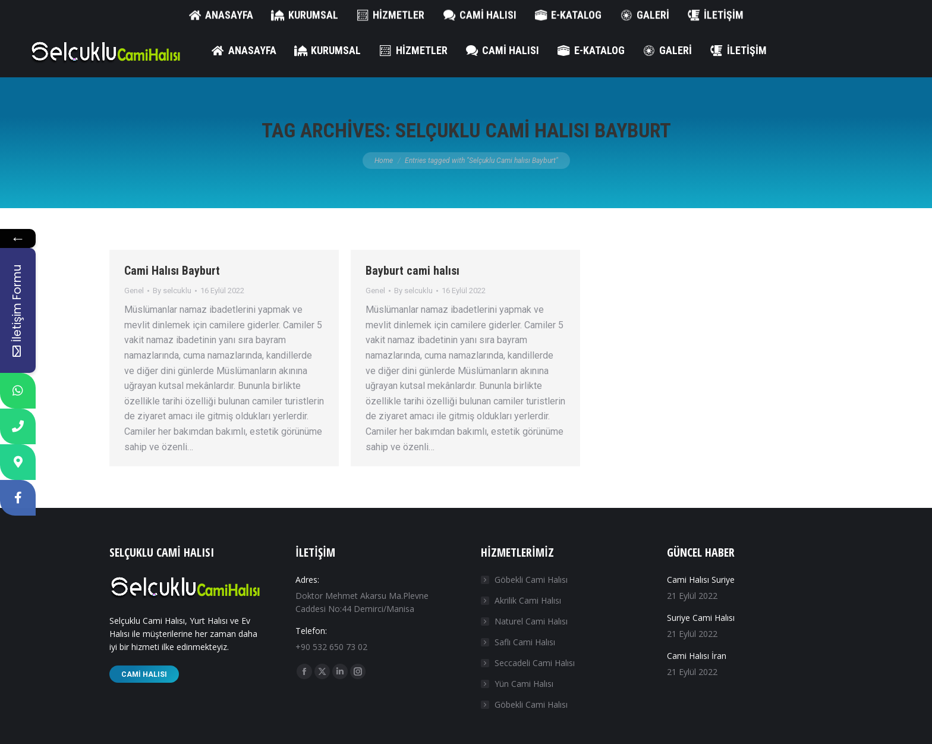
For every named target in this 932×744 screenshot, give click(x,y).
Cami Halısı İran (696, 655)
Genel (134, 290)
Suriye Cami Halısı (701, 617)
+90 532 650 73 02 (68, 12)
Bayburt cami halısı (412, 270)
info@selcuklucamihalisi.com (177, 12)
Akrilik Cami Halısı (528, 600)
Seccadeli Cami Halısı (535, 662)
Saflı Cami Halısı (525, 642)
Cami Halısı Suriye (701, 579)
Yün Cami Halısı (524, 683)
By (172, 290)
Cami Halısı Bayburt (172, 270)
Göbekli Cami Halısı (531, 579)
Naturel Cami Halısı (531, 621)
